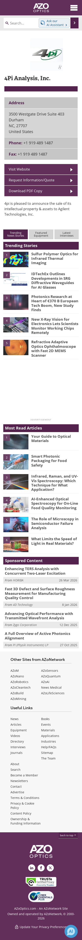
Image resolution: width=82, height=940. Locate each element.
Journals (16, 753)
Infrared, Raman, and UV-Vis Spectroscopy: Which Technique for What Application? (54, 483)
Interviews (18, 747)
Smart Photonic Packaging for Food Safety (49, 461)
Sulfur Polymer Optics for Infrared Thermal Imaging (54, 258)
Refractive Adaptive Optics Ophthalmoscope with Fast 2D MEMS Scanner (53, 348)
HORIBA (18, 580)
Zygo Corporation (25, 625)
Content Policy (20, 813)
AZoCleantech (20, 687)
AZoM (14, 670)
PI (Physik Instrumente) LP (30, 645)
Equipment (18, 730)
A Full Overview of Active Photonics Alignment (37, 635)
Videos (15, 736)
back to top (68, 835)
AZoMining (18, 699)
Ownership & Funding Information (25, 821)
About (14, 764)
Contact (16, 786)
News (14, 719)
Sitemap (47, 753)
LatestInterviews (66, 234)
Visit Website (19, 169)
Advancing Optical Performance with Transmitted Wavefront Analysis (39, 615)
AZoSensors (49, 670)
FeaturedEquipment (41, 234)
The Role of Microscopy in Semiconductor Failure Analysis (55, 523)
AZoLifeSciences (53, 693)
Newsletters (19, 781)
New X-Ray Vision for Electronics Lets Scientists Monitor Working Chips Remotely (54, 326)
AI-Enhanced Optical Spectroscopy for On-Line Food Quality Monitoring (54, 503)
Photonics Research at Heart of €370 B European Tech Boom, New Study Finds (54, 303)
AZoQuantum (51, 676)
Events (46, 724)
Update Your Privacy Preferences (41, 927)
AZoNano (17, 676)
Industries (48, 741)
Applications (50, 736)
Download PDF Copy (25, 191)
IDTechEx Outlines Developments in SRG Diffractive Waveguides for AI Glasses (52, 280)
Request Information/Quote (31, 180)
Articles (15, 724)
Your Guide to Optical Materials (51, 438)
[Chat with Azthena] (71, 931)
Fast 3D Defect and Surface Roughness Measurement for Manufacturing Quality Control (40, 593)
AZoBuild (17, 693)
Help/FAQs (48, 747)
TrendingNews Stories (15, 234)
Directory (17, 741)
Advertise (17, 792)
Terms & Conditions (24, 798)
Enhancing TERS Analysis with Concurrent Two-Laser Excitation (35, 571)
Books (45, 719)
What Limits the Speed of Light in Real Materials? (54, 541)
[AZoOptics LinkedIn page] (31, 867)
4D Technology (23, 605)
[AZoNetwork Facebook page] (41, 867)
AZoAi (45, 682)
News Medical (51, 687)
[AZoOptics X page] (50, 867)
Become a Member (24, 775)
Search (15, 770)
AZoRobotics (19, 682)
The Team (48, 758)
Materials (48, 730)
